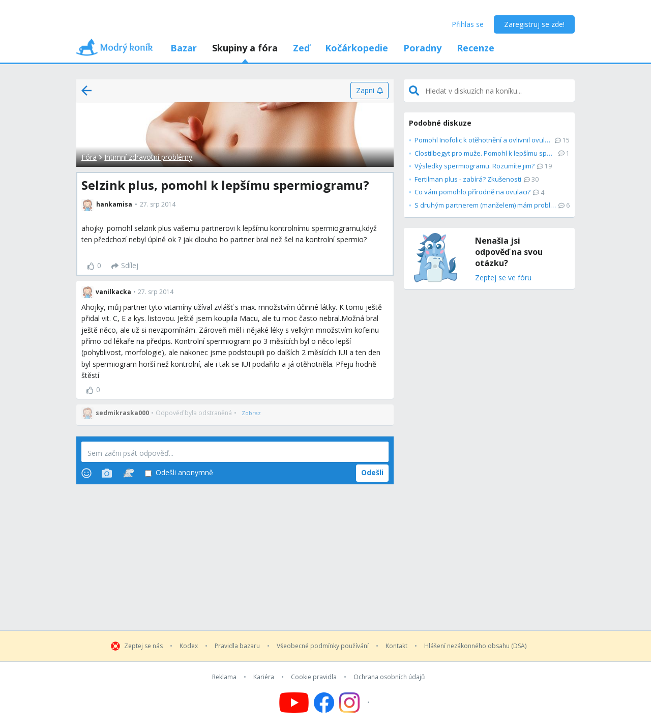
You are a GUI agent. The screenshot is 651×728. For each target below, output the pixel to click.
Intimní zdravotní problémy (148, 157)
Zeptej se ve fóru (503, 278)
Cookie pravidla (314, 677)
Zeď (301, 48)
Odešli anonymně (179, 473)
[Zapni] (369, 90)
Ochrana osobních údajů (389, 677)
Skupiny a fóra (245, 48)
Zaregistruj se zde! (534, 24)
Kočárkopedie (356, 48)
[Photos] (107, 473)
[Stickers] (128, 473)
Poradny (422, 48)
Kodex (189, 646)
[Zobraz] (251, 413)
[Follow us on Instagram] (355, 702)
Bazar (183, 48)
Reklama (224, 677)
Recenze (475, 48)
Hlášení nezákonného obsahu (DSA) (475, 646)
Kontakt (396, 646)
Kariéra (263, 677)
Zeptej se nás (143, 646)
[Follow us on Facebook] (324, 702)
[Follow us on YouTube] (294, 702)
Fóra (89, 157)
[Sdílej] (124, 266)
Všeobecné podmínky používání (323, 646)
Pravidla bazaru (237, 646)
